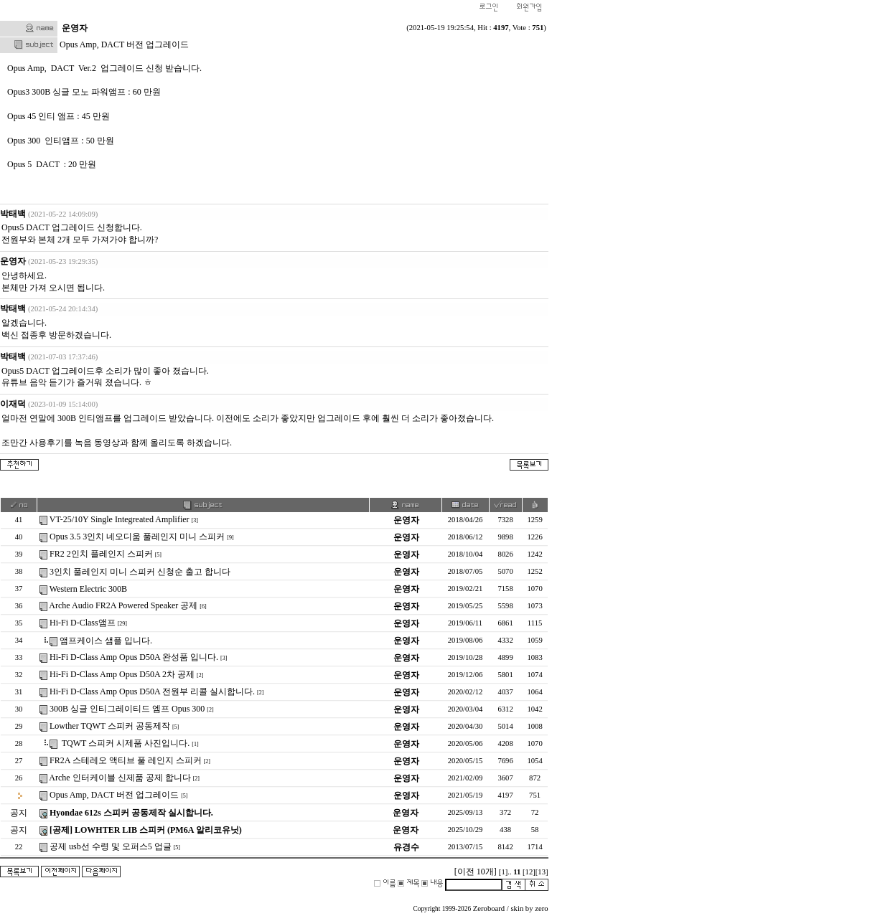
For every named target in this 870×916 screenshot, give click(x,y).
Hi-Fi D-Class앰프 (83, 623)
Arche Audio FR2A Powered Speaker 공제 (123, 605)
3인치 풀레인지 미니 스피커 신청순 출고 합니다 (140, 572)
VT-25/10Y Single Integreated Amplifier (120, 519)
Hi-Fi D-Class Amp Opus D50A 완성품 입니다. (134, 657)
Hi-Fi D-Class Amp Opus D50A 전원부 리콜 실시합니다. (152, 691)
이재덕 (13, 404)
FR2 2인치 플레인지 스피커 (101, 554)
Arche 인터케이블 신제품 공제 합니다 (119, 778)
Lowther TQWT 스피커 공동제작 (110, 726)
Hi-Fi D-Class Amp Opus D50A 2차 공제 (122, 674)
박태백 (13, 214)
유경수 (406, 847)
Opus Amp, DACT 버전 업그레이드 (114, 795)
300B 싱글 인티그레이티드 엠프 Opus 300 (127, 709)
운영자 (13, 261)
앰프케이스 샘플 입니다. (106, 641)
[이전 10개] (475, 872)
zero (541, 908)
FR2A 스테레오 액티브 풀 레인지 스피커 (126, 760)
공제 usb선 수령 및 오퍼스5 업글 (111, 846)
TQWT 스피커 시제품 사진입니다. (125, 743)
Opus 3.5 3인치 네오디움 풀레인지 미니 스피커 (137, 537)
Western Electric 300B (88, 589)
